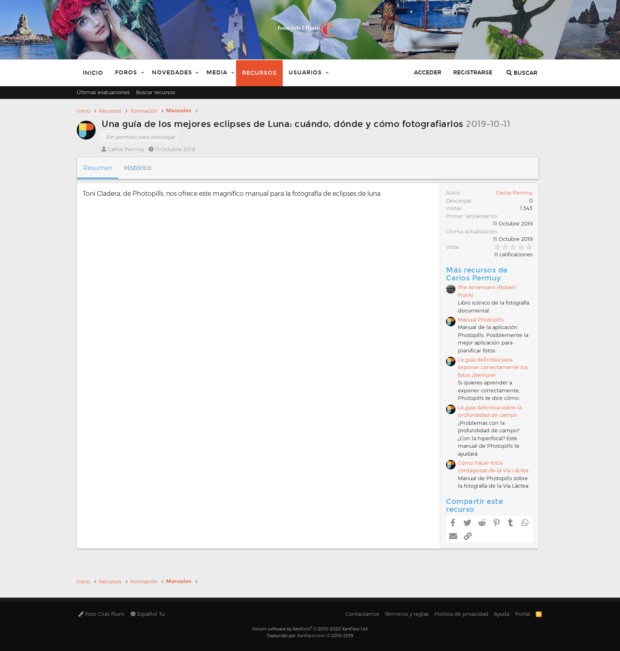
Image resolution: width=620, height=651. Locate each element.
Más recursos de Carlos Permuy (477, 274)
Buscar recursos (155, 92)
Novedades (172, 72)
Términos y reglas (407, 614)
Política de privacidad (461, 614)
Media (216, 72)
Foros (126, 72)
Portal (522, 614)
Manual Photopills (481, 319)
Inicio (93, 73)
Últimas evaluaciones (103, 92)
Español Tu (147, 614)
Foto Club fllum (101, 614)
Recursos (259, 73)
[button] (142, 73)
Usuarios (305, 72)
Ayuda (501, 614)
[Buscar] (522, 73)
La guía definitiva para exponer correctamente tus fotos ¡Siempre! (493, 367)
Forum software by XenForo (310, 629)
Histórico (137, 168)
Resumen (97, 168)
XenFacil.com (311, 635)
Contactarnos (362, 614)
